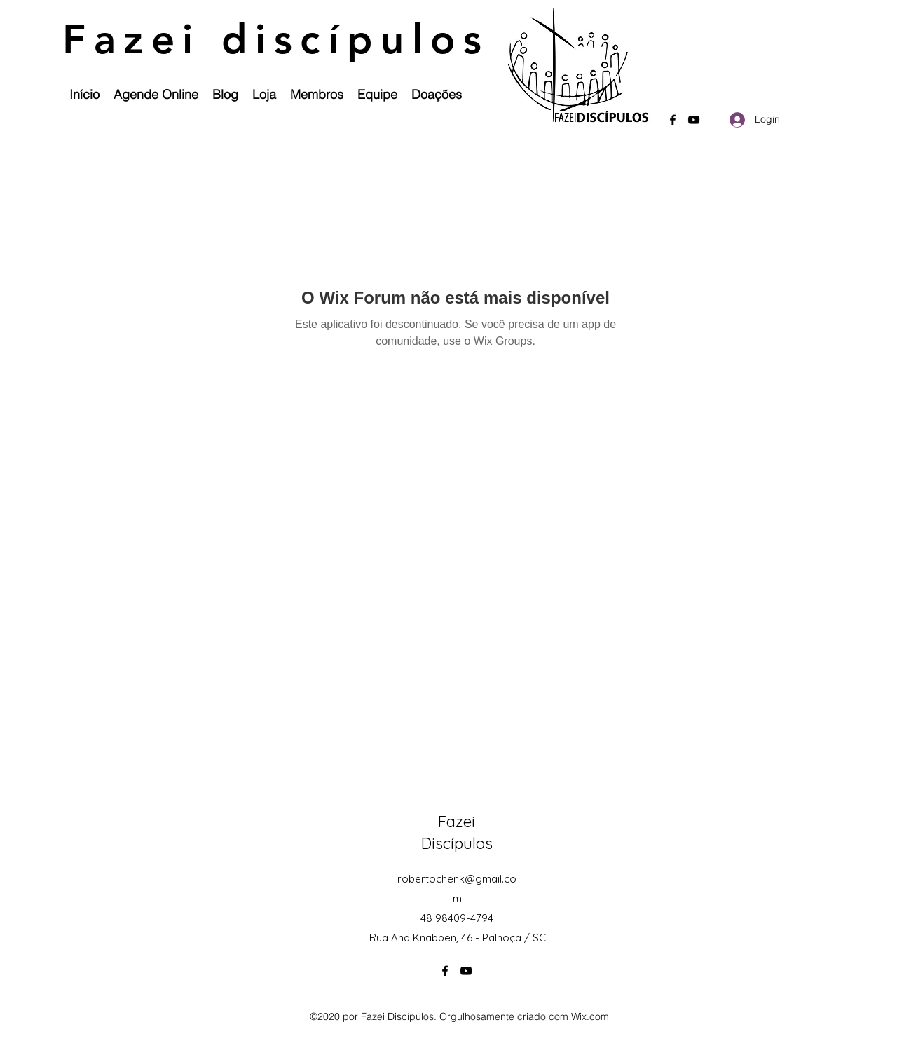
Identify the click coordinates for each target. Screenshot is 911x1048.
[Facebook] (673, 120)
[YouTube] (694, 120)
